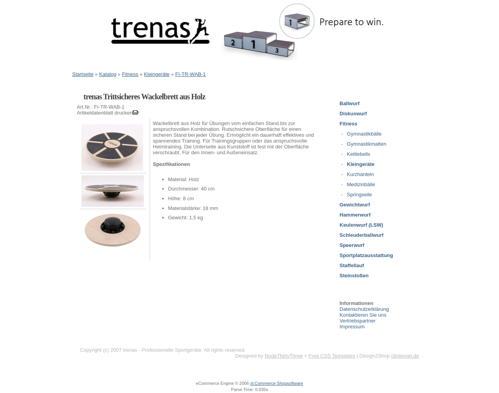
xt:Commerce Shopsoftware (276, 383)
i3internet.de (405, 356)
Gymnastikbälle (364, 134)
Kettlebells (358, 154)
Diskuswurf (353, 113)
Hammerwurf (355, 215)
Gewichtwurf (355, 205)
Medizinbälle (361, 184)
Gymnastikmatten (366, 144)
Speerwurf (352, 245)
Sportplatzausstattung (366, 255)
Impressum (352, 327)
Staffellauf (352, 265)
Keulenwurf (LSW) (361, 225)
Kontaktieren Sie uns (363, 315)
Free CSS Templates (331, 356)
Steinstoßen (354, 275)
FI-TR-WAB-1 (190, 74)
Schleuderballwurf (362, 235)
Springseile (359, 194)
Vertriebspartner (358, 321)
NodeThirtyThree (284, 356)
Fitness (130, 74)
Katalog (107, 74)
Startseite (83, 74)
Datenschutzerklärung (364, 309)
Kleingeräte (157, 74)
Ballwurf (349, 103)
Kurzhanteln (360, 174)
